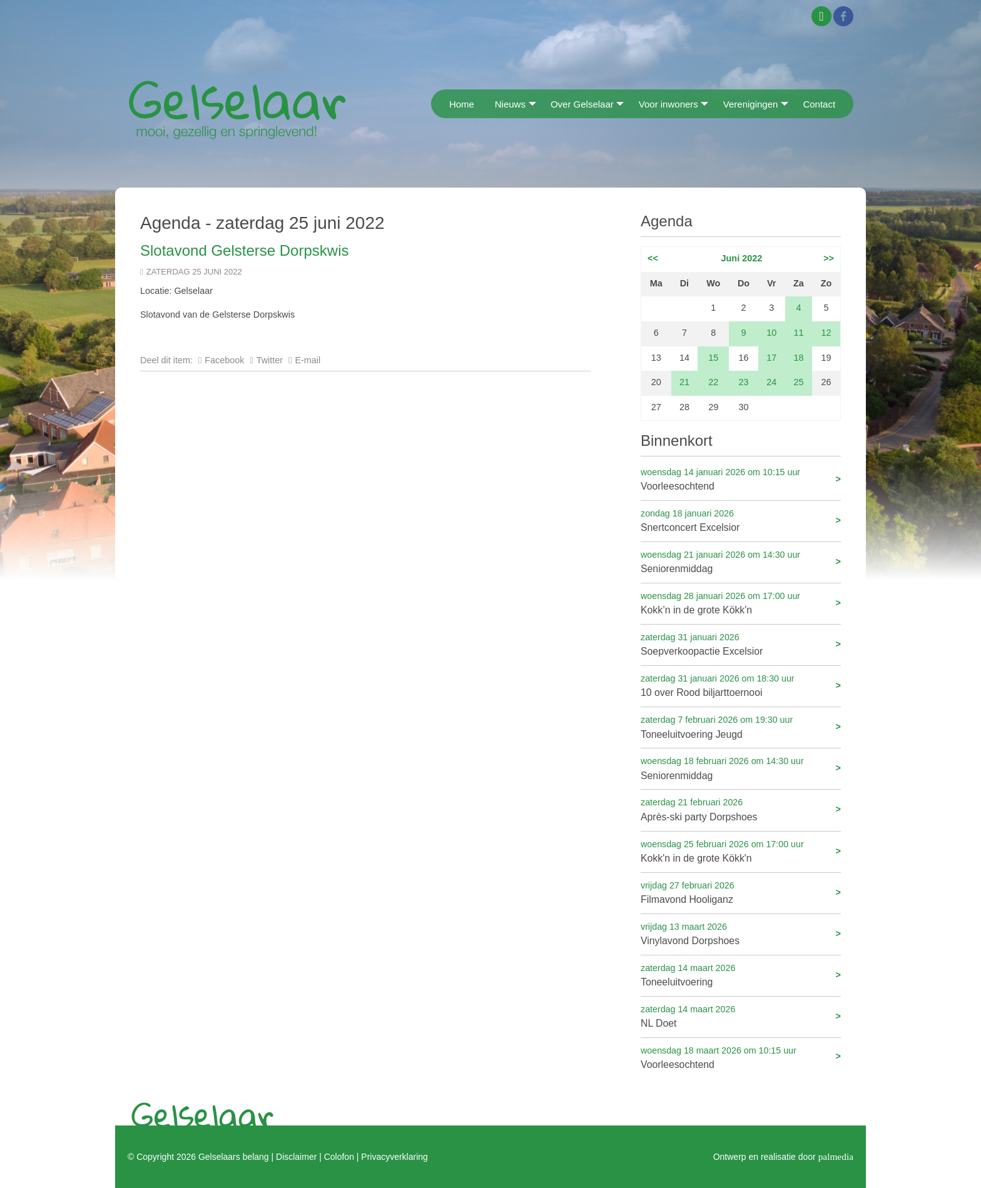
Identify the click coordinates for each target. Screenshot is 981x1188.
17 (771, 358)
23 (744, 382)
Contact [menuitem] (819, 104)
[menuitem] (435, 103)
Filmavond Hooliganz (741, 892)
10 (771, 333)
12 (826, 333)
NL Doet (741, 1016)
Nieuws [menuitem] (510, 104)
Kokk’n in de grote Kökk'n (741, 602)
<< (653, 258)
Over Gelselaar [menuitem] (582, 104)
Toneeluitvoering (741, 974)
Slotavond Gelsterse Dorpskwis (244, 250)
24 (771, 382)
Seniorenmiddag (741, 561)
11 (798, 333)
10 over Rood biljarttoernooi (741, 685)
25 (798, 382)
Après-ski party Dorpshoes (741, 809)
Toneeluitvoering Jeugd (741, 726)
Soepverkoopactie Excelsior (741, 644)
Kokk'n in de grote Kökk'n (741, 850)
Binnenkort (677, 440)
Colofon (339, 1157)
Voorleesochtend (741, 478)
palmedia (835, 1156)
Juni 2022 (742, 258)
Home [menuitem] (461, 104)
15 (713, 358)
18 (798, 358)
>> (828, 258)
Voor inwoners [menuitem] (668, 104)
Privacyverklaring (394, 1157)
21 (684, 382)
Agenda (667, 221)
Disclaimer (296, 1157)
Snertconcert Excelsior (741, 520)
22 (713, 382)
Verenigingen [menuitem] (750, 104)
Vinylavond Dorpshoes (741, 933)
